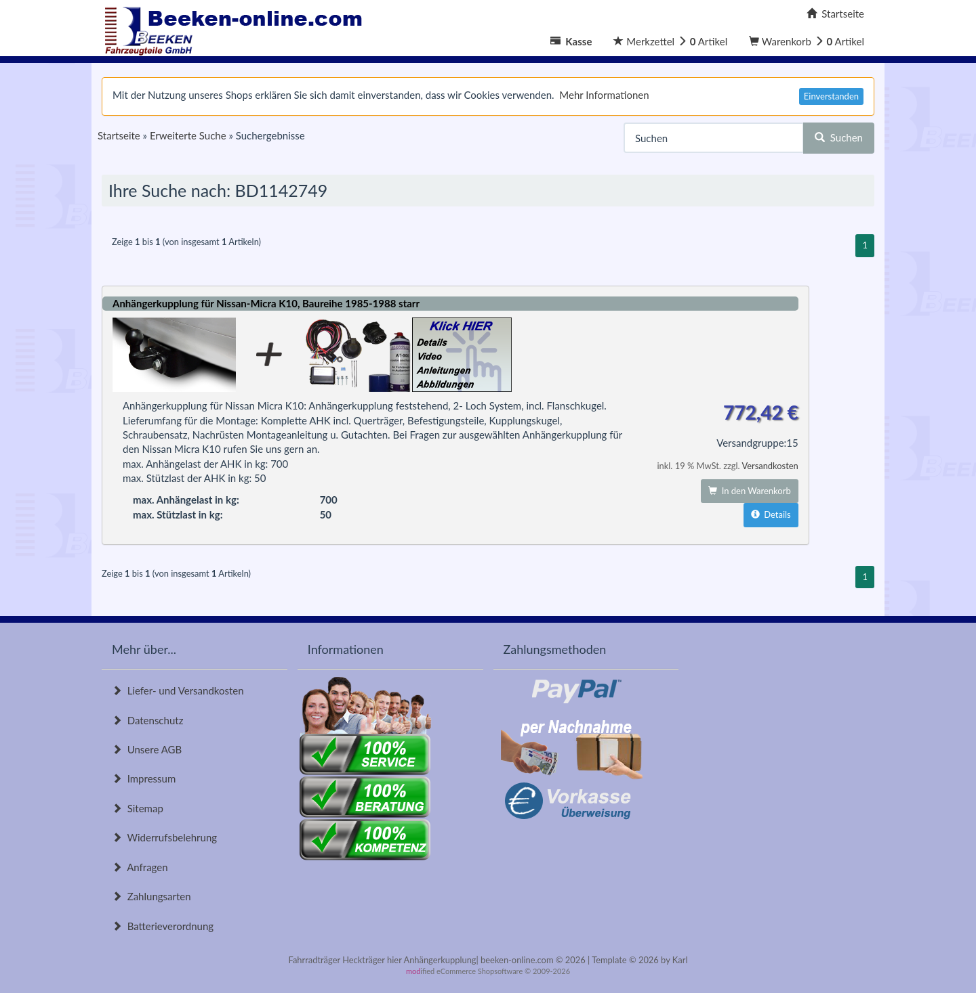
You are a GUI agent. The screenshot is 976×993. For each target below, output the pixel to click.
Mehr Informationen (604, 95)
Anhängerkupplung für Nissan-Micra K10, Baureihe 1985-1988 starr (266, 303)
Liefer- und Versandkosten (178, 690)
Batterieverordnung (163, 926)
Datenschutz (147, 720)
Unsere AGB (147, 749)
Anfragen (140, 867)
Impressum (144, 778)
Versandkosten (769, 465)
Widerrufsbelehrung (164, 837)
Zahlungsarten (151, 896)
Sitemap (137, 808)
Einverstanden (831, 96)
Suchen (839, 137)
